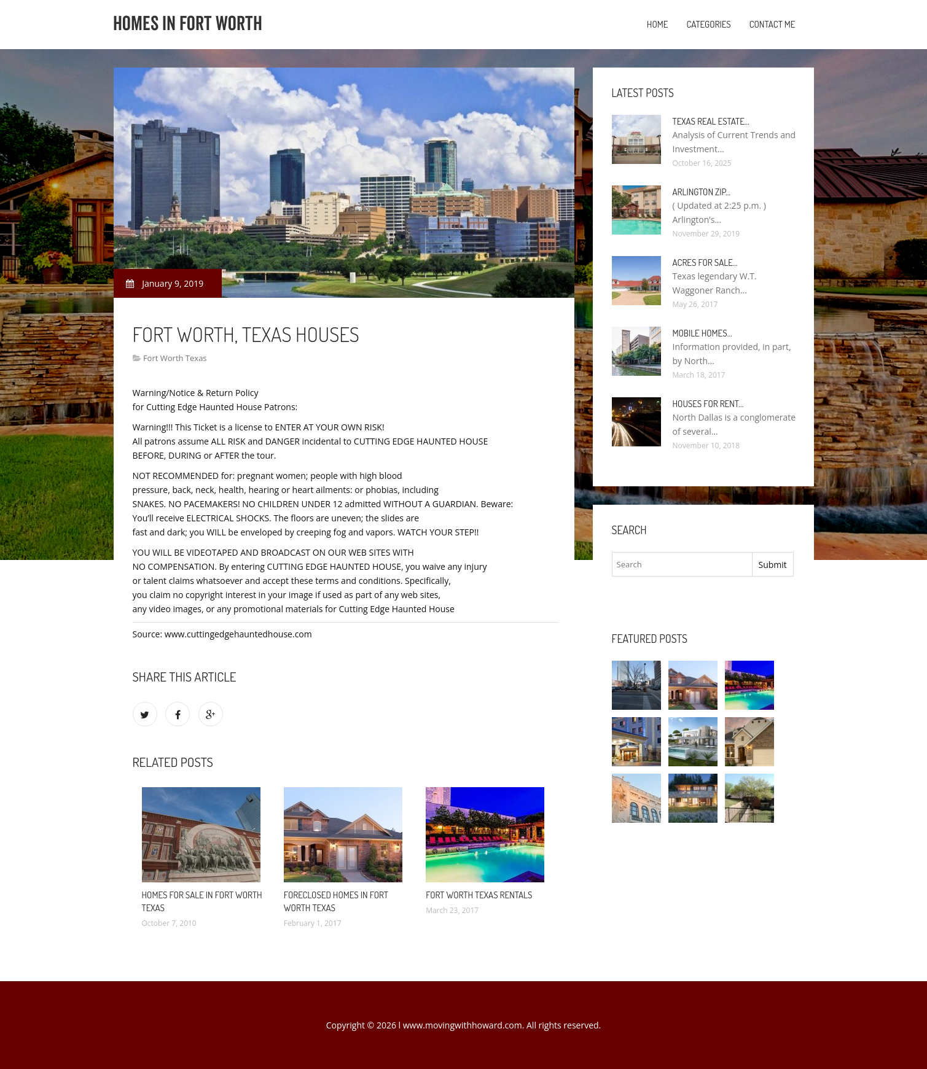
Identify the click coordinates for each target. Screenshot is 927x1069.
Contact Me (772, 24)
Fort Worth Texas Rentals (479, 895)
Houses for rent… (708, 404)
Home (657, 24)
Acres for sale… (705, 262)
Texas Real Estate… (711, 121)
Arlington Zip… (702, 192)
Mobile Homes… (702, 333)
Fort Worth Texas (175, 357)
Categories (708, 24)
